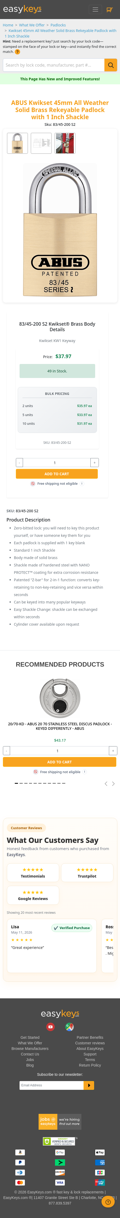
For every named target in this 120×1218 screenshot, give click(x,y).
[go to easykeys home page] (60, 1014)
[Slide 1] (16, 783)
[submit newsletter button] (89, 1085)
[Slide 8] (54, 783)
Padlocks (58, 24)
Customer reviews (90, 1043)
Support (90, 1054)
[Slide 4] (35, 783)
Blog (30, 1065)
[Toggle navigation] (95, 9)
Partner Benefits (90, 1037)
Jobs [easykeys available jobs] (30, 1060)
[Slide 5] (39, 783)
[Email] (52, 1085)
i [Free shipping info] (81, 483)
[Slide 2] (25, 783)
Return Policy (90, 1065)
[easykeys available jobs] (60, 1121)
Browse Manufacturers (29, 1048)
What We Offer (32, 24)
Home (8, 24)
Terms (90, 1060)
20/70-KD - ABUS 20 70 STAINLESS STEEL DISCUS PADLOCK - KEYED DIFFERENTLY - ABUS (60, 726)
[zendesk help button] (108, 1201)
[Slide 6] (44, 783)
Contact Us (30, 1054)
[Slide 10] (63, 783)
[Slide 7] (49, 783)
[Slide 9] (59, 783)
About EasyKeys (90, 1048)
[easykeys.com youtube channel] (51, 1027)
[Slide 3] (30, 783)
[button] (52, 946)
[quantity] (57, 462)
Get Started (30, 1037)
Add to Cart (57, 473)
